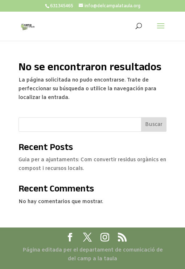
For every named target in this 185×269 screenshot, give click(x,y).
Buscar (154, 124)
